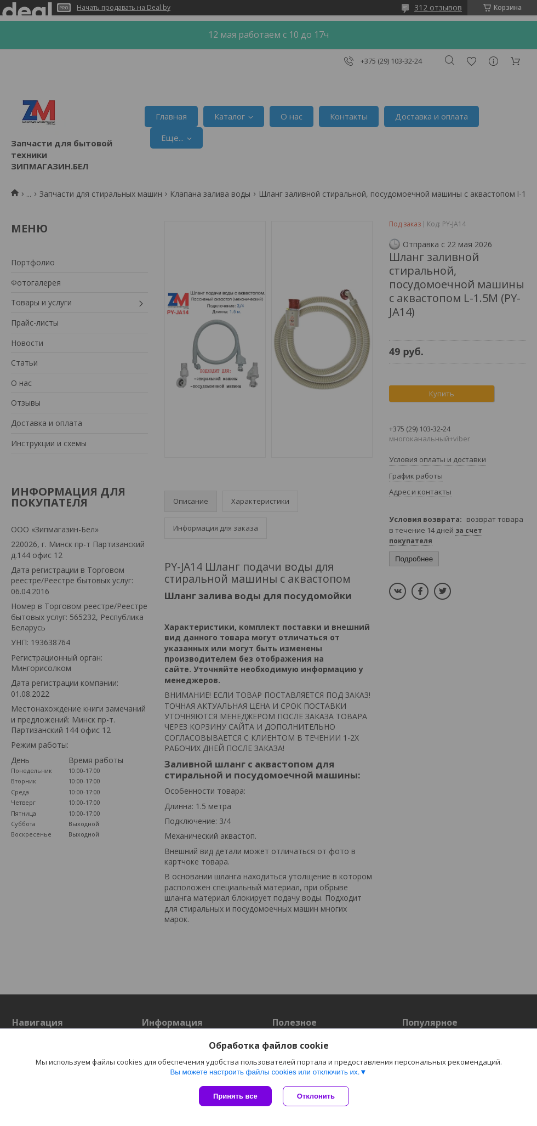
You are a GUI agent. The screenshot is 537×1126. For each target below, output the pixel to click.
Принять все (235, 1096)
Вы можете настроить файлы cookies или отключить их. (264, 1072)
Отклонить (316, 1096)
